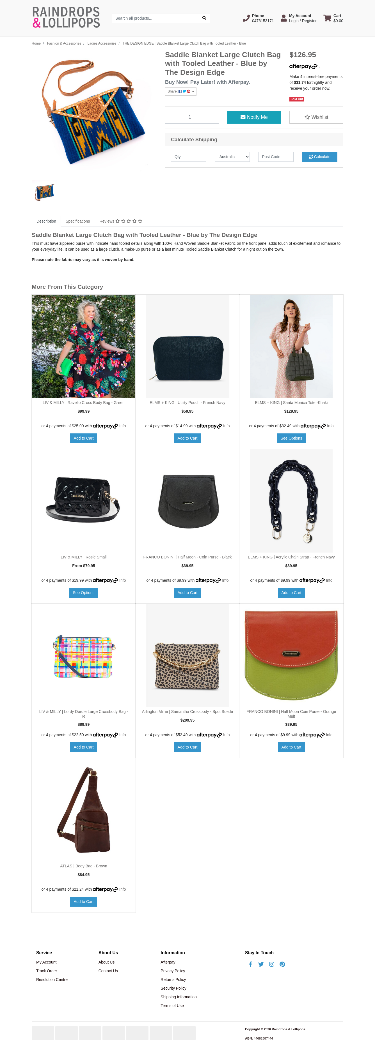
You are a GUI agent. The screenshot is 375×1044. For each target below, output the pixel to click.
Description (46, 221)
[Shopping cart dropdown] (333, 18)
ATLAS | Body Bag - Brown (83, 866)
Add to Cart (84, 438)
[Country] (232, 157)
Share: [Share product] (179, 91)
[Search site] (204, 18)
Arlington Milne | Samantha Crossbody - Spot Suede (187, 711)
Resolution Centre (52, 979)
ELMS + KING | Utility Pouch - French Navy (187, 402)
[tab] (46, 221)
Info (122, 426)
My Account (46, 962)
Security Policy (173, 988)
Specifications (78, 221)
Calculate (319, 156)
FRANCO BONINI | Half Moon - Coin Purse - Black (187, 557)
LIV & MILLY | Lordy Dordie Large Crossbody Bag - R (83, 714)
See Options (291, 438)
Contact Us (108, 971)
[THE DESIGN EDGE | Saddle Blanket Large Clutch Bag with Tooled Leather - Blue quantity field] (192, 117)
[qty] (188, 157)
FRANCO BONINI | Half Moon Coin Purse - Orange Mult (291, 714)
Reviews (120, 221)
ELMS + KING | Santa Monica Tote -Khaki (291, 402)
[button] (258, 18)
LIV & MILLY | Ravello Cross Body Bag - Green (84, 402)
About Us (107, 962)
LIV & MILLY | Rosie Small (83, 557)
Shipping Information (178, 997)
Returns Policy (173, 979)
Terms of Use (172, 1005)
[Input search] (155, 18)
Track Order (46, 971)
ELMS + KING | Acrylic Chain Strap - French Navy (291, 557)
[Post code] (276, 157)
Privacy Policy (173, 971)
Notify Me (254, 117)
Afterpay (168, 962)
